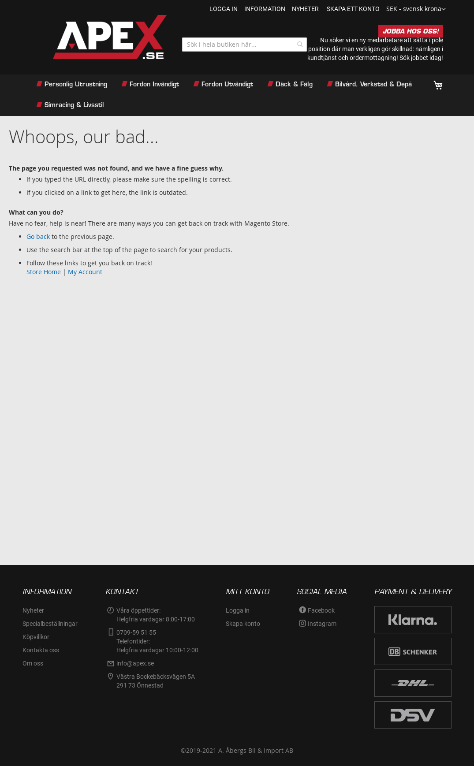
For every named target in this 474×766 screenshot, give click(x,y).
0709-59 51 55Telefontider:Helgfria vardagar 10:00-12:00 (157, 641)
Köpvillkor (35, 636)
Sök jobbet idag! (421, 57)
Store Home (43, 272)
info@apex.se (135, 663)
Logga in (223, 8)
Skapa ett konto (353, 8)
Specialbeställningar (50, 623)
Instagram (322, 623)
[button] (416, 9)
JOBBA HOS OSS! (411, 31)
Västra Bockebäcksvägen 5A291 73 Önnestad (155, 681)
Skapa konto (243, 623)
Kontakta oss (40, 650)
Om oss (32, 663)
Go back (38, 236)
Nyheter (33, 610)
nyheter (305, 8)
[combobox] (244, 44)
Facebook (321, 610)
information (264, 8)
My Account (85, 272)
